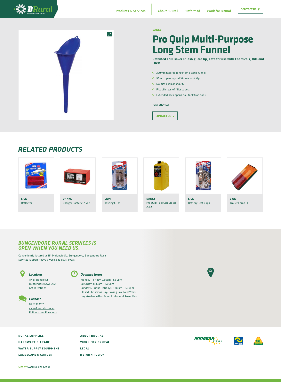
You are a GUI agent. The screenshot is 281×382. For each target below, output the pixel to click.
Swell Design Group (39, 367)
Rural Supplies (31, 336)
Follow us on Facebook (43, 312)
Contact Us (249, 9)
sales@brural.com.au (41, 308)
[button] (210, 272)
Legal (85, 348)
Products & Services (130, 11)
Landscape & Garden (35, 355)
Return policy (92, 355)
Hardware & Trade (34, 342)
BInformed (192, 11)
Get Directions (38, 288)
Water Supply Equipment (39, 348)
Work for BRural (219, 11)
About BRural (167, 11)
